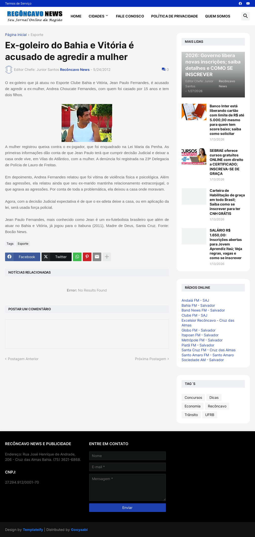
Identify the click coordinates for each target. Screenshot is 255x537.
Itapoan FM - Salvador (200, 335)
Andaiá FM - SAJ (195, 300)
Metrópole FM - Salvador (202, 340)
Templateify (33, 529)
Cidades (96, 16)
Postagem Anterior (23, 359)
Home (76, 16)
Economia (193, 406)
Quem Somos (217, 16)
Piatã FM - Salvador (198, 345)
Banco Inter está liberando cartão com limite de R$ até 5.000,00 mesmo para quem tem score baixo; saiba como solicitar (227, 120)
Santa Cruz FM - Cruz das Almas (209, 350)
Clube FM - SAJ (194, 315)
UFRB (209, 414)
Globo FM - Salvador (198, 330)
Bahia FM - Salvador (198, 305)
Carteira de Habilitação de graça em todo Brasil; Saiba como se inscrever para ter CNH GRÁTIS (227, 202)
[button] (245, 16)
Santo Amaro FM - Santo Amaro (208, 355)
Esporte (37, 35)
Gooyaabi (79, 529)
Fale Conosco (130, 16)
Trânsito (191, 414)
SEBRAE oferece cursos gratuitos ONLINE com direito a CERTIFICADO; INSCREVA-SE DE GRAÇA (226, 162)
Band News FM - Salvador (203, 310)
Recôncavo (217, 406)
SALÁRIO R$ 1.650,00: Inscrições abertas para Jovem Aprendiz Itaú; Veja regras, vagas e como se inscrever (226, 244)
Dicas (214, 397)
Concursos (193, 397)
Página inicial (16, 35)
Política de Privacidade (174, 16)
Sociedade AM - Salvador (203, 360)
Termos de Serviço (18, 3)
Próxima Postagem (150, 359)
